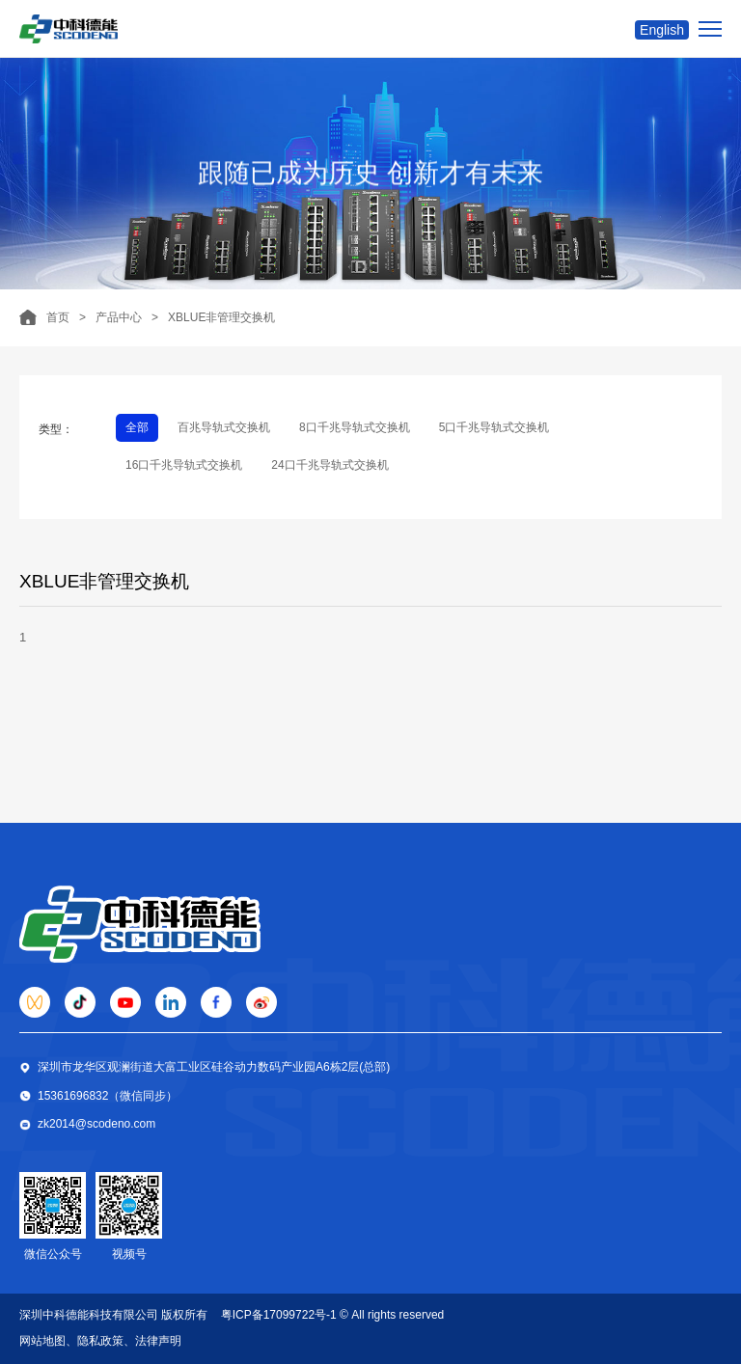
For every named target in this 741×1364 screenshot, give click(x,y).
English (662, 30)
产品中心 (119, 317)
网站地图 (42, 1341)
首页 (57, 317)
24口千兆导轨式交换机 (329, 465)
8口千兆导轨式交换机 (354, 427)
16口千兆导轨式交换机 (183, 465)
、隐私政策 (95, 1341)
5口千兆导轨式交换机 (494, 427)
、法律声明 (152, 1341)
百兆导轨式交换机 (224, 427)
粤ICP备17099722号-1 (279, 1315)
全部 (137, 427)
